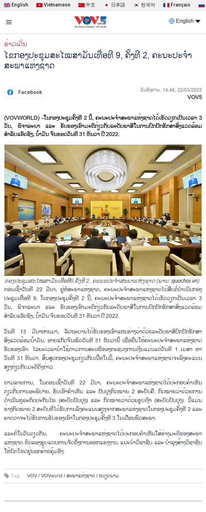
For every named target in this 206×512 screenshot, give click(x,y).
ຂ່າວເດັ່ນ (15, 44)
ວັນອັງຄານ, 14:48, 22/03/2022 (171, 90)
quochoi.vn (184, 281)
